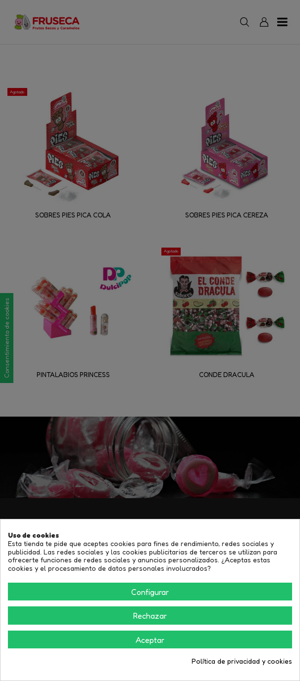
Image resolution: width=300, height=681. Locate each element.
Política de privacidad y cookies (242, 661)
